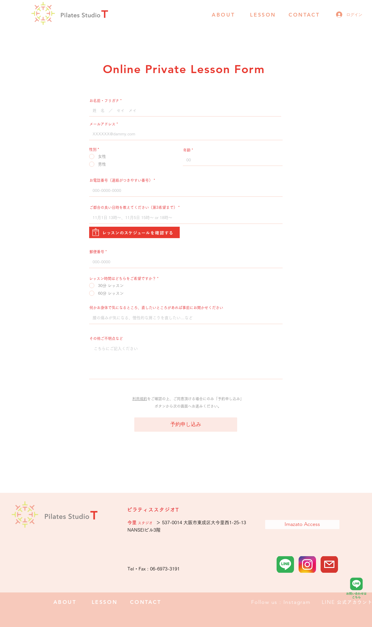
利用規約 (139, 399)
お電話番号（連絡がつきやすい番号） (121, 180)
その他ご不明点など (106, 338)
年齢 (187, 150)
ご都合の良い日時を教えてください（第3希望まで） (133, 207)
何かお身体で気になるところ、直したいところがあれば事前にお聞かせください (156, 308)
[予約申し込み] (185, 424)
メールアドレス (102, 124)
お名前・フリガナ (104, 101)
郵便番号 (96, 252)
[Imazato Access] (302, 524)
